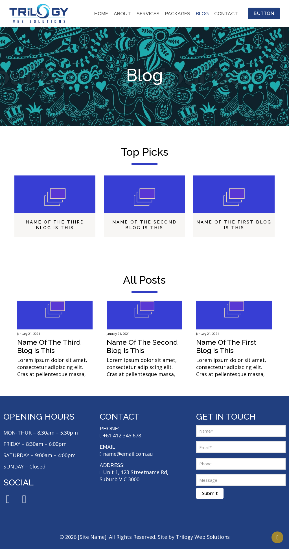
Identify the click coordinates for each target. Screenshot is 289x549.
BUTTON (263, 13)
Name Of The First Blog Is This (226, 346)
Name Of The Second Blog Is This (142, 346)
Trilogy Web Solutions (203, 536)
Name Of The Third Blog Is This (48, 346)
